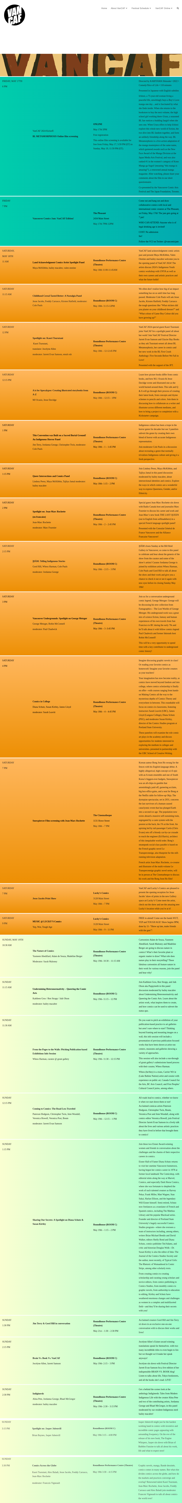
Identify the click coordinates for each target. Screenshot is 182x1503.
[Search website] (178, 8)
